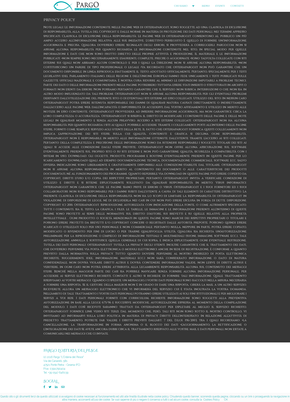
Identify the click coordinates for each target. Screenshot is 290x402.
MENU (206, 6)
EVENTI (220, 6)
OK (226, 399)
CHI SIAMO (185, 6)
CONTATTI (237, 6)
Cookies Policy (211, 399)
